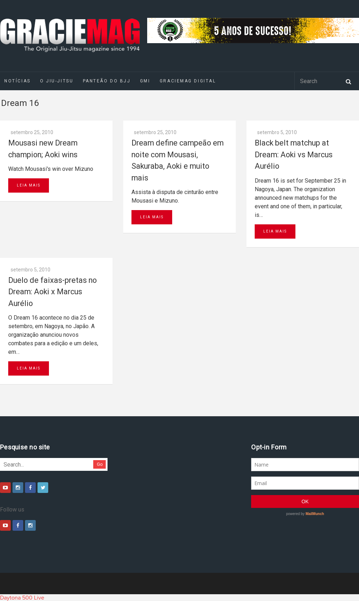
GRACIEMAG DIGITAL (188, 80)
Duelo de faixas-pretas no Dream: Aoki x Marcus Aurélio (52, 292)
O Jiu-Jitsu (56, 80)
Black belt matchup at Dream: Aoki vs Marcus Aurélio (294, 154)
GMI (145, 80)
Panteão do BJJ (107, 80)
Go (100, 464)
